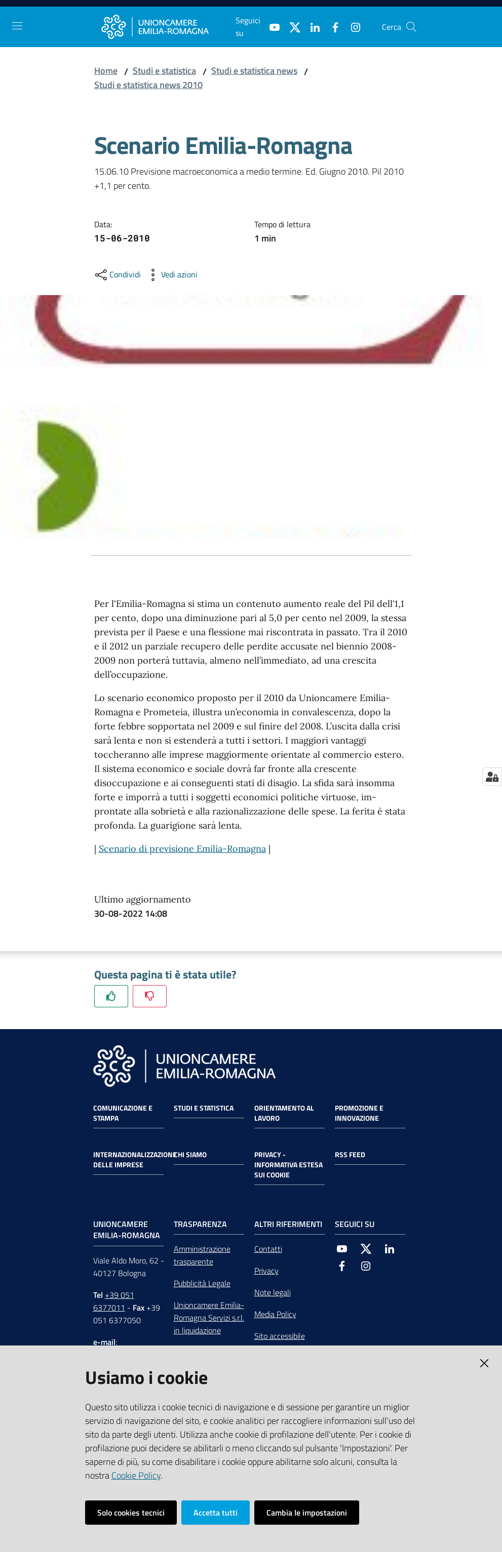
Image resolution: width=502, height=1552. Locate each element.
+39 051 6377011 (113, 1301)
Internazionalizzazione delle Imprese (135, 1160)
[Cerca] (411, 27)
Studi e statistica (164, 70)
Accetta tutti (216, 1512)
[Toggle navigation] (17, 26)
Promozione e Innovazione (359, 1113)
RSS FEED (350, 1155)
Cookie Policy (136, 1475)
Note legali (272, 1292)
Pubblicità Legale (202, 1283)
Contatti (268, 1249)
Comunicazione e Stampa (122, 1113)
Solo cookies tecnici (131, 1512)
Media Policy (275, 1314)
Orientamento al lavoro (284, 1113)
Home (106, 70)
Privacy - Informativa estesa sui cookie (288, 1165)
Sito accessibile (279, 1336)
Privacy (266, 1270)
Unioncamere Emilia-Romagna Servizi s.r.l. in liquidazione (209, 1317)
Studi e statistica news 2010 (148, 85)
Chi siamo (190, 1155)
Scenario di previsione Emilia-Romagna (182, 848)
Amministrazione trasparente (202, 1255)
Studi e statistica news (254, 70)
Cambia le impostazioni (306, 1512)
